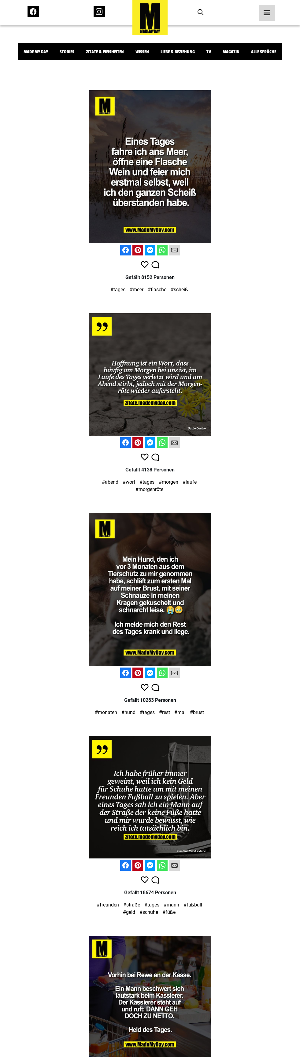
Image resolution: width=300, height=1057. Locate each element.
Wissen (142, 51)
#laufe (190, 482)
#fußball (192, 905)
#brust (197, 712)
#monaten (106, 712)
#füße (169, 912)
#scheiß (179, 289)
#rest (164, 712)
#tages (117, 289)
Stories (67, 51)
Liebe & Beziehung (178, 51)
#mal (180, 712)
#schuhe (148, 912)
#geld (129, 912)
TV (208, 51)
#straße (131, 905)
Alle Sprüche (263, 51)
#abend (110, 482)
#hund (128, 712)
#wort (129, 482)
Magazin (231, 51)
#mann (171, 905)
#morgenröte (149, 489)
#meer (136, 289)
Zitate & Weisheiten (105, 51)
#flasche (157, 289)
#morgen (168, 482)
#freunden (108, 905)
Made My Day (36, 51)
